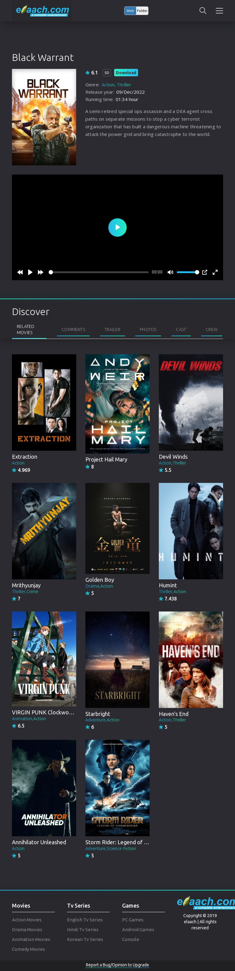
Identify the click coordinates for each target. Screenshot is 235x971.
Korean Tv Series (85, 939)
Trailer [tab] (112, 329)
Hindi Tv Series (83, 929)
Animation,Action (29, 718)
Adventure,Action (102, 720)
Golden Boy (99, 580)
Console (130, 939)
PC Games (133, 919)
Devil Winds (173, 457)
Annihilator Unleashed (39, 842)
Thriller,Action (172, 591)
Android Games (138, 929)
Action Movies (27, 919)
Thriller (124, 84)
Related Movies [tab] (25, 329)
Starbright (97, 714)
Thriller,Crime (25, 591)
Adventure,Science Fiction (110, 848)
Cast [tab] (181, 329)
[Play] (30, 272)
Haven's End (173, 714)
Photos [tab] (148, 329)
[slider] (99, 272)
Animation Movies (31, 939)
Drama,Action (99, 586)
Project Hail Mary (106, 459)
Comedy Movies (28, 949)
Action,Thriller (172, 463)
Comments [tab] (73, 329)
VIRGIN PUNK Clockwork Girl (48, 712)
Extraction (24, 457)
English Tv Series (85, 919)
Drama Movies (27, 929)
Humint (168, 585)
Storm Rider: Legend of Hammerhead (131, 842)
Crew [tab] (212, 329)
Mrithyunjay (26, 585)
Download (126, 72)
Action (108, 84)
